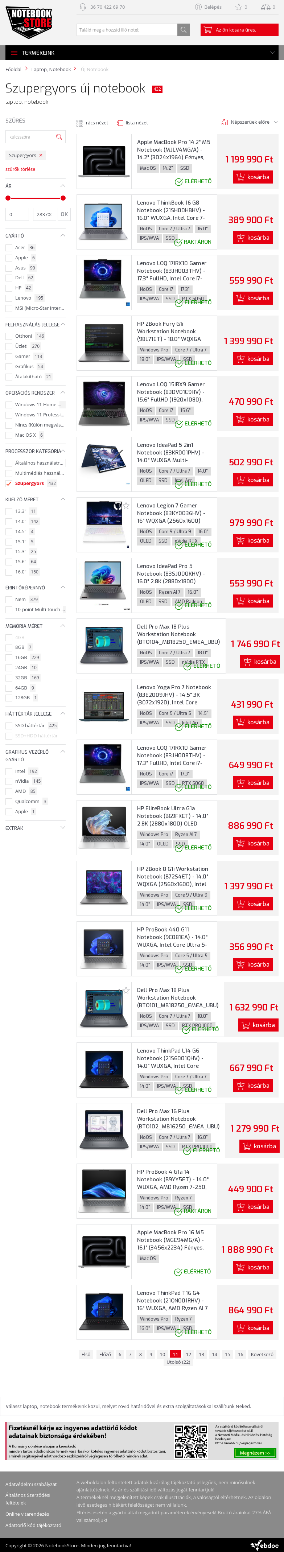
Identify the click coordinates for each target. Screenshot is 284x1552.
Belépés (213, 7)
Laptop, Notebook (51, 69)
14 (214, 1354)
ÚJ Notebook (94, 69)
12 (188, 1354)
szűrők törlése (20, 169)
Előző (105, 1354)
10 (162, 1354)
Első (86, 1354)
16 (240, 1354)
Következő (262, 1354)
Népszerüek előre (250, 122)
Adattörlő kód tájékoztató (33, 1525)
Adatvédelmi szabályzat (31, 1484)
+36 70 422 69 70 (106, 7)
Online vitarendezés (27, 1514)
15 (227, 1354)
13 (201, 1354)
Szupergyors (22, 155)
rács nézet (97, 122)
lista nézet (137, 122)
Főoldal (13, 69)
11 (175, 1354)
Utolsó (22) (178, 1362)
